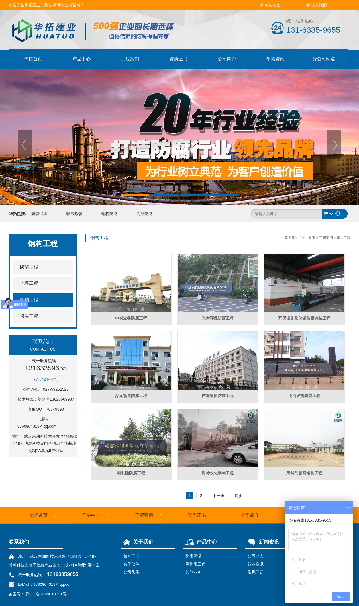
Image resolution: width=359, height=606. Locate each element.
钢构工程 (343, 238)
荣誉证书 (131, 556)
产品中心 (81, 58)
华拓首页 (33, 58)
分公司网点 (323, 58)
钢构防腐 (109, 213)
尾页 (239, 495)
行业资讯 (256, 564)
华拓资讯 (275, 58)
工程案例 (130, 58)
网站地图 (272, 5)
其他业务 (193, 572)
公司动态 (256, 556)
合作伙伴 (131, 564)
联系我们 (319, 5)
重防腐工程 (195, 564)
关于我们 (137, 542)
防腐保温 (39, 213)
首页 (312, 238)
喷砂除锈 (74, 213)
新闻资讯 (262, 542)
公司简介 (227, 58)
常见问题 (256, 572)
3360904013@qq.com (37, 426)
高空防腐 (144, 213)
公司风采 (131, 572)
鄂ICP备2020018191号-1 (48, 594)
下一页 (219, 495)
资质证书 (178, 58)
